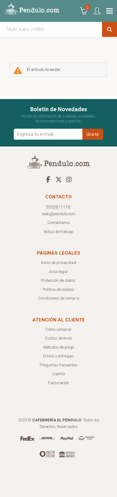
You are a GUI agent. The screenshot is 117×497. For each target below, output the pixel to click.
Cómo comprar (59, 329)
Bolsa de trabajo (58, 231)
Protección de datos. (58, 280)
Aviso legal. (59, 271)
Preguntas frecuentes (58, 365)
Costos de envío (58, 338)
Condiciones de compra (58, 298)
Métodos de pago (58, 347)
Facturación (58, 382)
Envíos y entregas (58, 356)
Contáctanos (58, 222)
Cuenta (58, 373)
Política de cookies (58, 289)
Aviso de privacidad (58, 262)
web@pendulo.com (59, 213)
